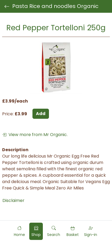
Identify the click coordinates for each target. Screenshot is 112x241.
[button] (53, 231)
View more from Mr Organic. (35, 135)
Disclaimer (13, 200)
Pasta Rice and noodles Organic (51, 6)
